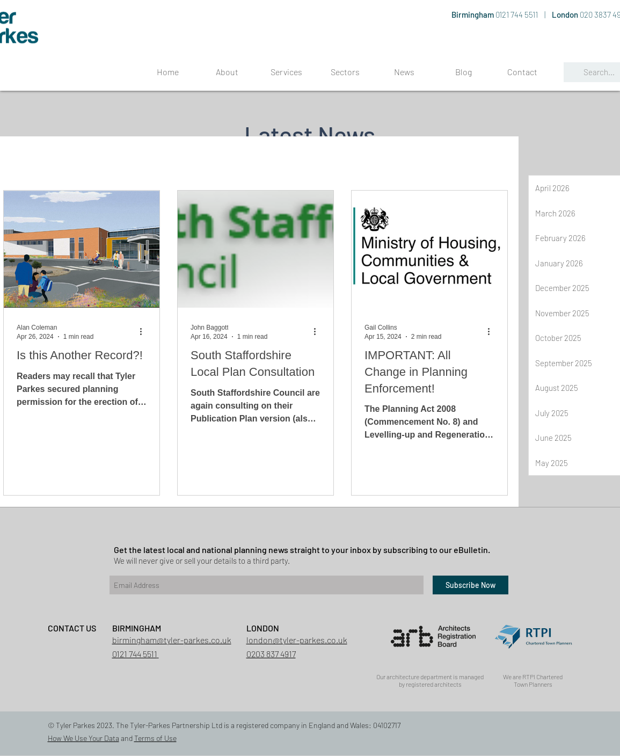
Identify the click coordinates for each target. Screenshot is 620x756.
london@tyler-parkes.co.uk (296, 640)
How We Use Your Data (83, 738)
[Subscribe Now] (470, 585)
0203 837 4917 (271, 654)
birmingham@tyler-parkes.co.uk (171, 640)
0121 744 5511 (517, 14)
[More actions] (144, 331)
